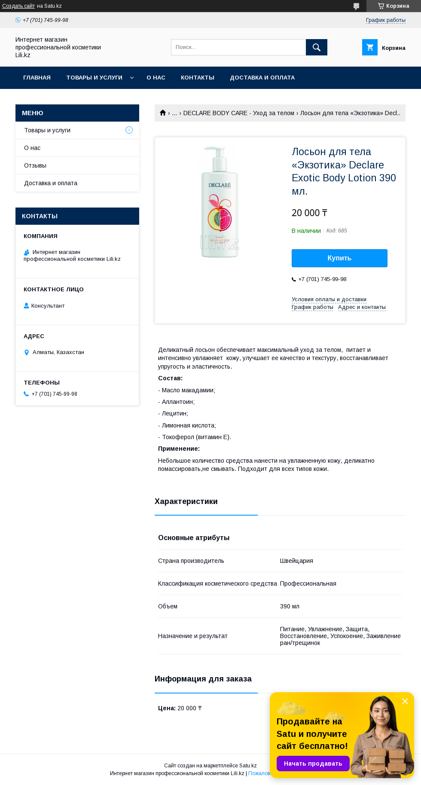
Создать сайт (18, 6)
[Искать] (316, 47)
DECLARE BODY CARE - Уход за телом (238, 113)
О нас (155, 77)
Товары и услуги (94, 77)
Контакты (197, 77)
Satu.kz (248, 766)
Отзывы (35, 165)
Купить (340, 258)
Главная (37, 77)
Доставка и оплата (262, 77)
